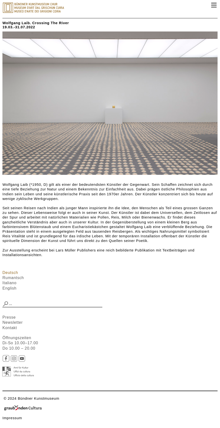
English (9, 288)
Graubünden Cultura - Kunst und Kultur (24, 408)
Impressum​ (12, 418)
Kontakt (9, 328)
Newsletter (12, 322)
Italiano (9, 283)
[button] (5, 304)
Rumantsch (13, 278)
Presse (9, 317)
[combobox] (52, 304)
